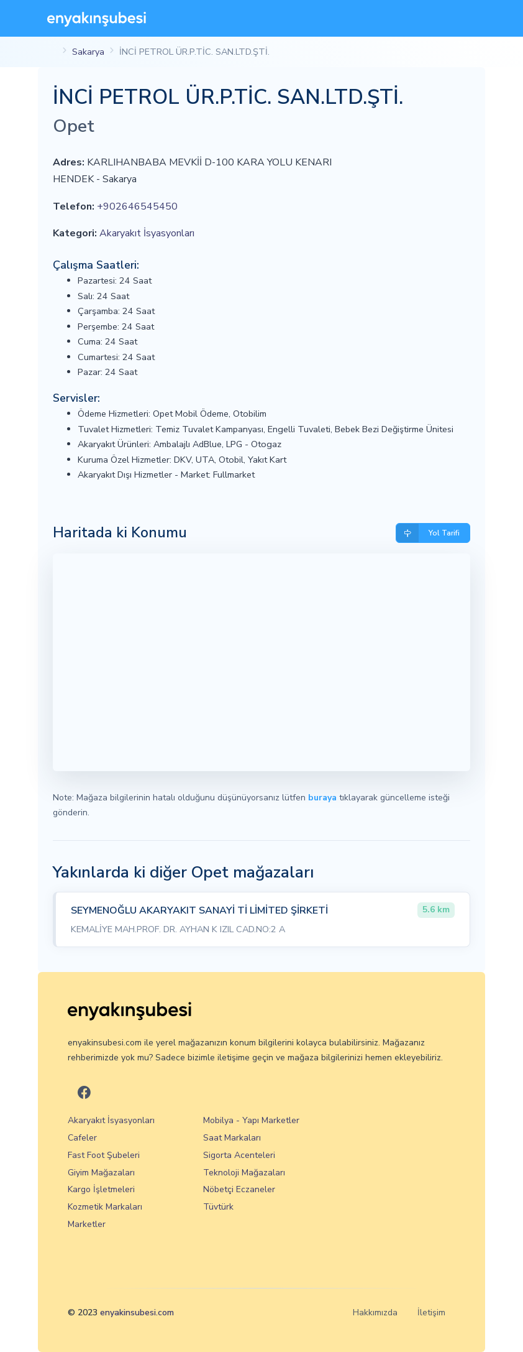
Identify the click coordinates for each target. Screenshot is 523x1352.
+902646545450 (137, 206)
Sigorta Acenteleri (239, 1155)
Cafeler (82, 1138)
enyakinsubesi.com (137, 1312)
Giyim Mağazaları (101, 1172)
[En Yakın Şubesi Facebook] (84, 1093)
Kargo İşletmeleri (101, 1189)
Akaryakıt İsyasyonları (146, 233)
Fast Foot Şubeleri (104, 1155)
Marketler (87, 1224)
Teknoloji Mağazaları (244, 1172)
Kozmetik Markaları (105, 1207)
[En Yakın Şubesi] (96, 18)
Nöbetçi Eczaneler (239, 1189)
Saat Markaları (232, 1138)
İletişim (431, 1312)
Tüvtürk (218, 1207)
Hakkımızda (375, 1312)
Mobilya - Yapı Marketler (251, 1120)
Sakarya (88, 51)
